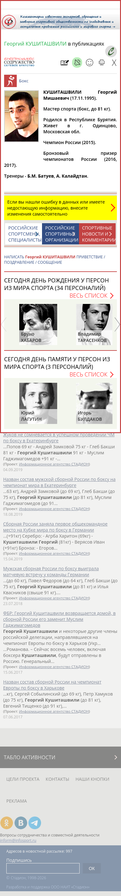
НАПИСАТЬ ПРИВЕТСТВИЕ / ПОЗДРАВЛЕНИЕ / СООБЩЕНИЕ (54, 262)
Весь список (88, 298)
